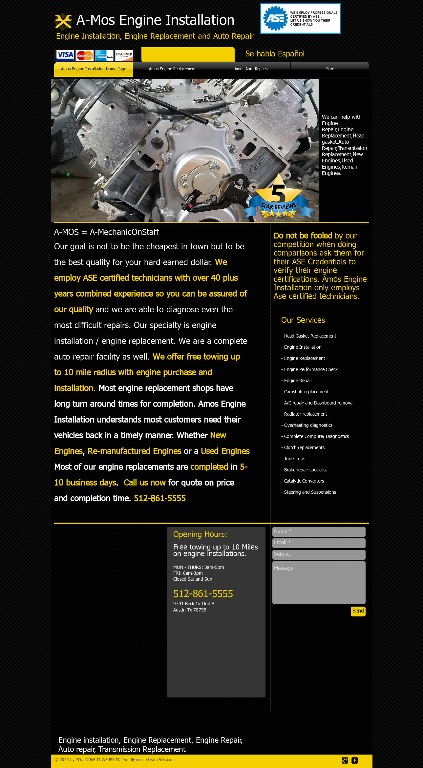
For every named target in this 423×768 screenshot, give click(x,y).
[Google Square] (345, 760)
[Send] (358, 611)
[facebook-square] (354, 760)
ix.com (169, 760)
